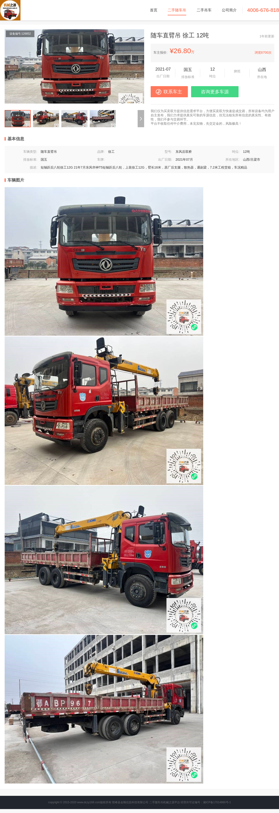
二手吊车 (204, 10)
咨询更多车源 (215, 91)
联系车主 (172, 91)
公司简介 (229, 10)
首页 (153, 10)
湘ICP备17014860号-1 (217, 802)
